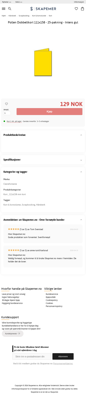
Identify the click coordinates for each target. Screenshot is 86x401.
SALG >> (18, 2)
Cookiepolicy (52, 300)
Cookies (49, 303)
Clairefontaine (10, 184)
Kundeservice (52, 294)
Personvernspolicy (54, 306)
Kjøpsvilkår (51, 297)
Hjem (4, 16)
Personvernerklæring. (63, 363)
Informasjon (79, 2)
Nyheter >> (6, 2)
